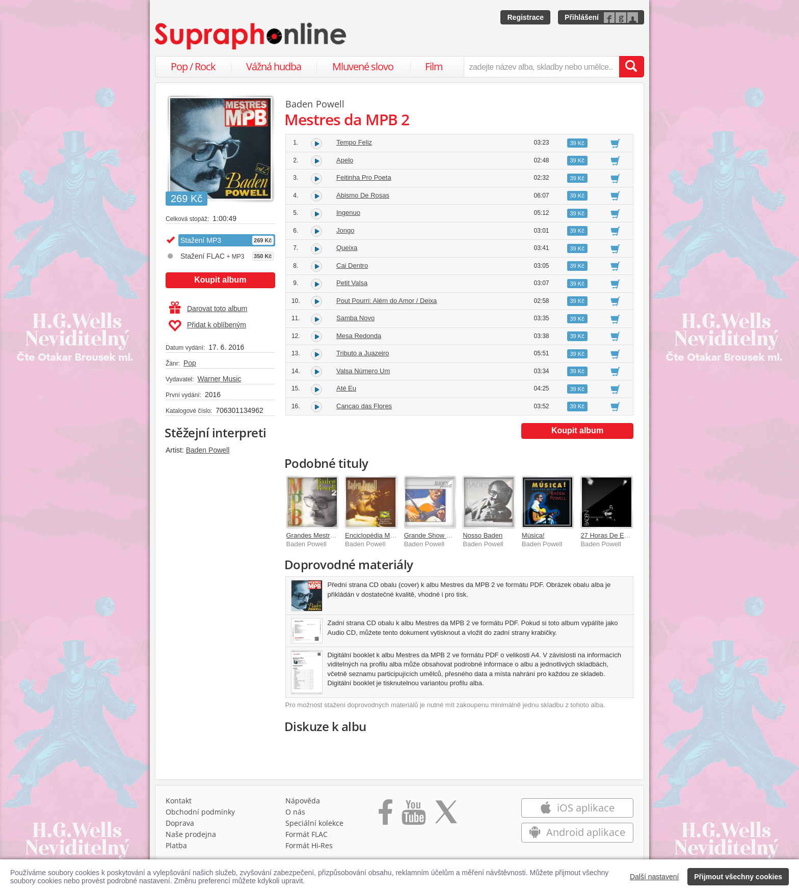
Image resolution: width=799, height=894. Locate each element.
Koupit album (220, 279)
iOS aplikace (577, 808)
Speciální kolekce (314, 823)
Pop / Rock (193, 66)
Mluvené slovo (362, 66)
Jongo (345, 230)
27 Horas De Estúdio (611, 535)
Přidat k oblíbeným (207, 326)
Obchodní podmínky (200, 812)
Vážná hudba (273, 66)
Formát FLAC (306, 834)
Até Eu (346, 388)
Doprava (180, 823)
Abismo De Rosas (362, 195)
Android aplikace (577, 832)
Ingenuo (348, 212)
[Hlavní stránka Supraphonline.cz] (251, 36)
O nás (295, 812)
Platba (176, 845)
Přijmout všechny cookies (738, 877)
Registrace (525, 17)
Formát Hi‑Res (309, 845)
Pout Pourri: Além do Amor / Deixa (386, 300)
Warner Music (219, 379)
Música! (533, 535)
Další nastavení (654, 877)
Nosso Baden (482, 535)
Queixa (346, 248)
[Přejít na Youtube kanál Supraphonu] (413, 815)
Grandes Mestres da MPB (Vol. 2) (335, 535)
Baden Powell (208, 450)
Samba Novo (355, 318)
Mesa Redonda (358, 336)
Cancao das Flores (364, 406)
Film (434, 66)
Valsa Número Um (363, 371)
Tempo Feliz (354, 142)
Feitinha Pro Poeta (363, 177)
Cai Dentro (352, 265)
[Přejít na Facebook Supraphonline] (385, 815)
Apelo (344, 160)
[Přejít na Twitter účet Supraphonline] (446, 815)
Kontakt (179, 800)
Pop (189, 363)
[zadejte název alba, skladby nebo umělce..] (541, 66)
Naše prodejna (191, 834)
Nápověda (302, 800)
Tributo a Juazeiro (362, 353)
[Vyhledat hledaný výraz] (631, 66)
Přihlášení (582, 17)
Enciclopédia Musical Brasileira (390, 535)
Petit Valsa (351, 283)
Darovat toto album (208, 308)
